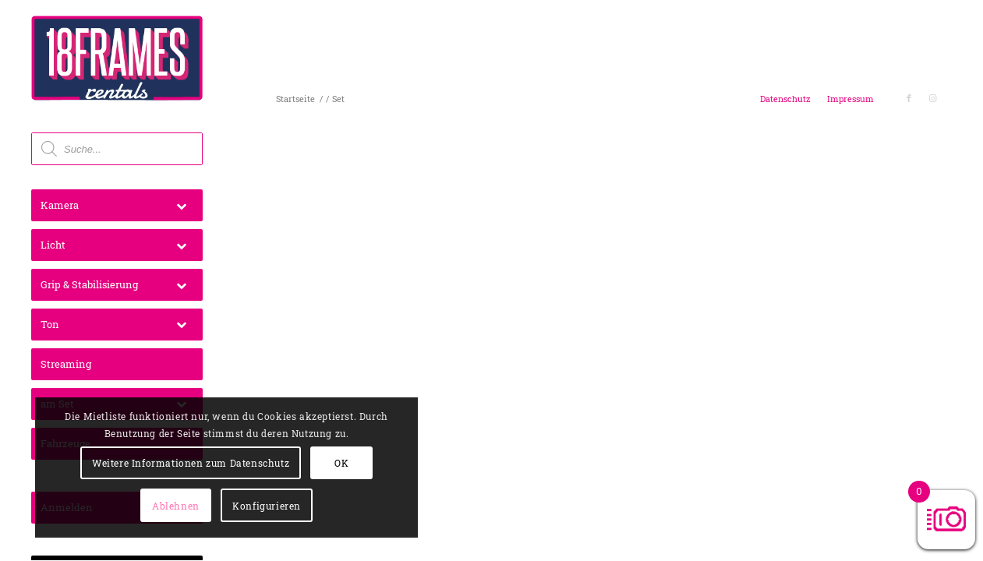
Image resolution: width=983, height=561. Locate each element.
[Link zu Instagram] (932, 98)
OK (106, 463)
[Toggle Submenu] (181, 205)
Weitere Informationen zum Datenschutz (149, 421)
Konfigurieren (146, 505)
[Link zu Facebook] (909, 98)
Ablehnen (182, 463)
